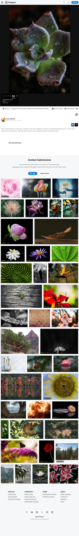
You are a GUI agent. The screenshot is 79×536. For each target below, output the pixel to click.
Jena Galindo (10, 119)
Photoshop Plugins (48, 496)
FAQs (62, 501)
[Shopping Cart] (64, 2)
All (32, 173)
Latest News (12, 494)
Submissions (69, 109)
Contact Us (64, 496)
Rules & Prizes (57, 109)
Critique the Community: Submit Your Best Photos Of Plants (30, 109)
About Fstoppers (66, 494)
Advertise (63, 499)
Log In (68, 2)
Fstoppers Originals (14, 499)
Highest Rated (44, 173)
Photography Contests (31, 501)
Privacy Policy (33, 519)
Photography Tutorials (49, 494)
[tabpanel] (39, 332)
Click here (15, 167)
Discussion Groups (30, 499)
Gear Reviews (12, 496)
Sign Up (75, 2)
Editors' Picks (28, 494)
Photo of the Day (29, 496)
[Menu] (2, 2)
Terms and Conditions (43, 519)
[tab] (33, 173)
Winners (5, 109)
